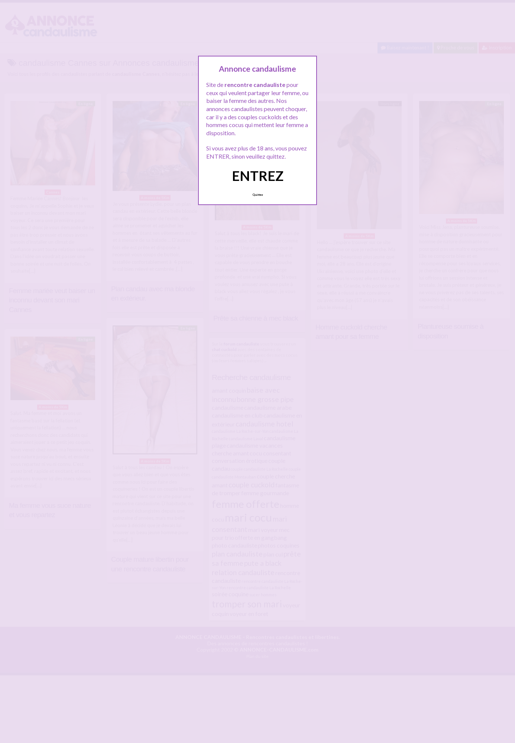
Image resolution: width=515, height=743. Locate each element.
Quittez (257, 195)
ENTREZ (258, 176)
